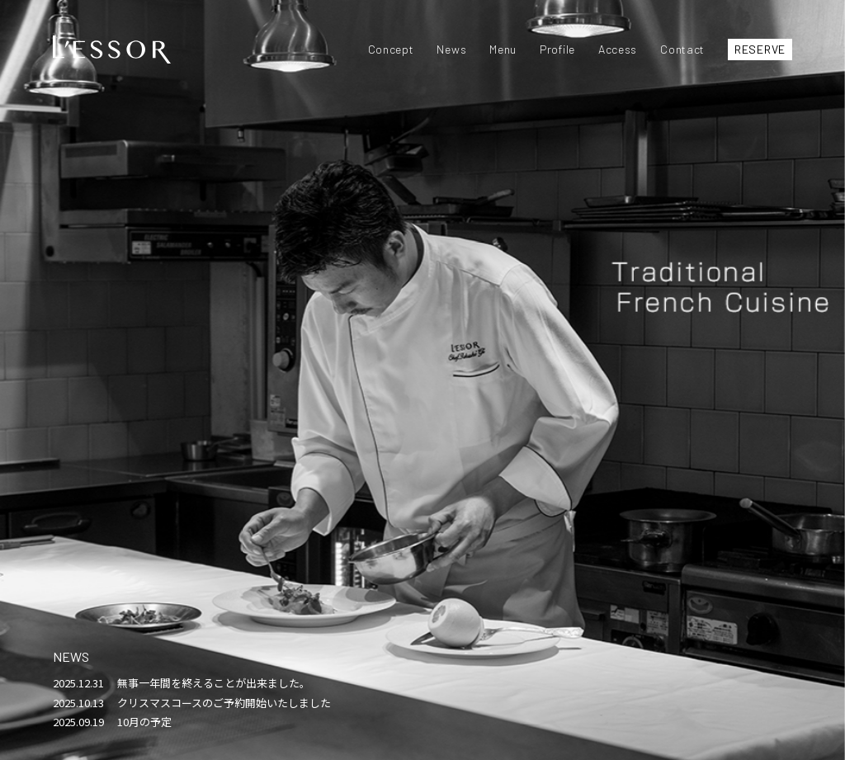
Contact (682, 49)
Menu (503, 49)
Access (617, 49)
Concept (391, 49)
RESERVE (760, 49)
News (451, 49)
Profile (557, 49)
